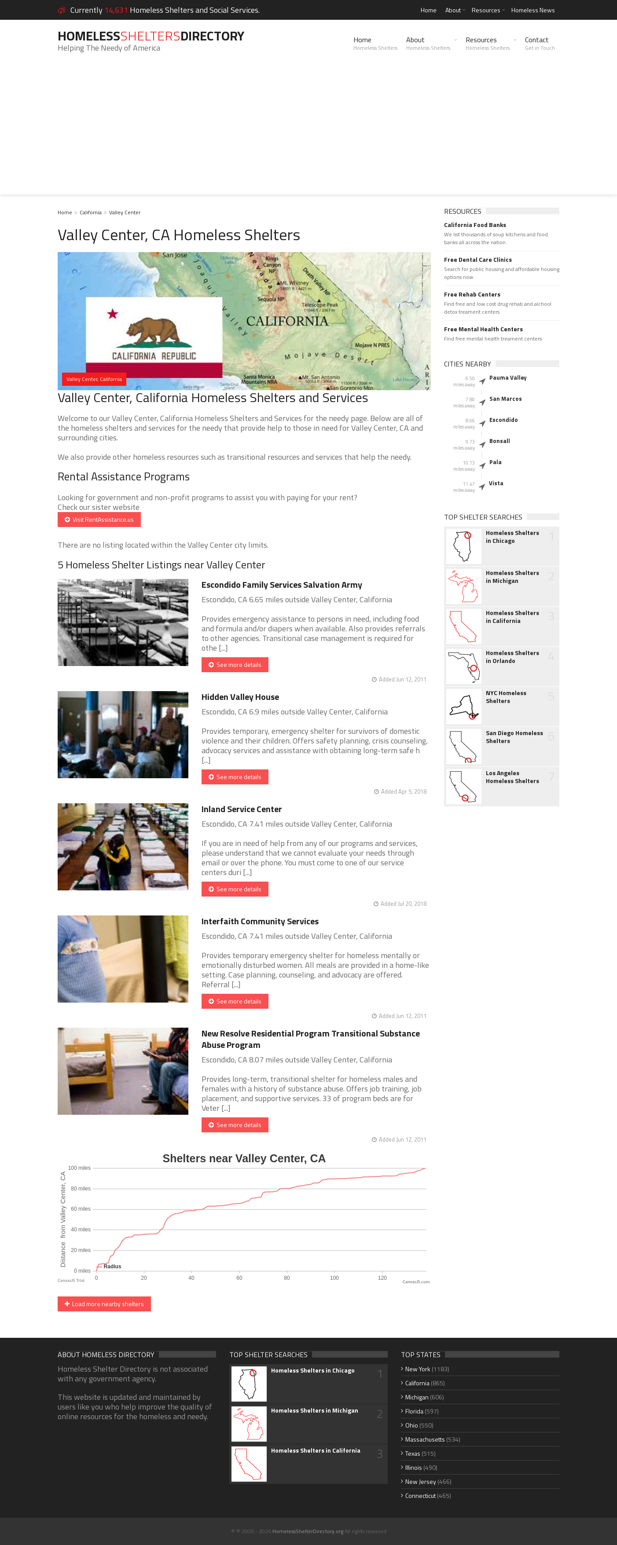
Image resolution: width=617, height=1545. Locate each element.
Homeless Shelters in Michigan (512, 577)
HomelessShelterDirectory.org (307, 1531)
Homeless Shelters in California (512, 617)
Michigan (417, 1397)
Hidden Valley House (240, 696)
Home (429, 10)
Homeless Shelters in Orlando (512, 657)
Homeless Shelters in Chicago (512, 537)
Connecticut (420, 1495)
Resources (486, 10)
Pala (495, 462)
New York (417, 1368)
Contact (540, 43)
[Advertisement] (308, 132)
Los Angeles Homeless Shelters (512, 777)
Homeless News (533, 10)
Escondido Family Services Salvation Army (282, 584)
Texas (412, 1453)
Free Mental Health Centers (483, 329)
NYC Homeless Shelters (506, 697)
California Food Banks (475, 225)
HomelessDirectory (151, 36)
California (91, 212)
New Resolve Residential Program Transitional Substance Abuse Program (311, 1038)
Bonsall (499, 441)
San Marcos (505, 399)
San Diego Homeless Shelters (514, 737)
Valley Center (124, 212)
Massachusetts (425, 1439)
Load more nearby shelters (104, 1303)
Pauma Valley (508, 377)
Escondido (503, 420)
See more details (235, 664)
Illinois (413, 1467)
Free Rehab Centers (472, 294)
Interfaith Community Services (260, 921)
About (453, 10)
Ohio (411, 1425)
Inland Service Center (242, 809)
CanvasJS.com (416, 1282)
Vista (496, 483)
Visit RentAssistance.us (99, 519)
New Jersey (420, 1481)
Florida (414, 1411)
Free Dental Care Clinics (478, 260)
